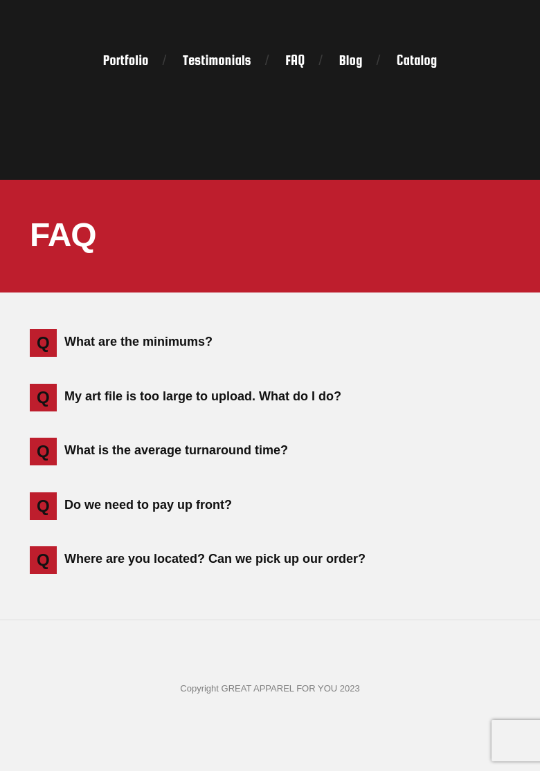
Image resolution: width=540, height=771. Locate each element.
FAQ (295, 60)
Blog (351, 60)
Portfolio (126, 60)
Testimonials (217, 60)
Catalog (417, 60)
